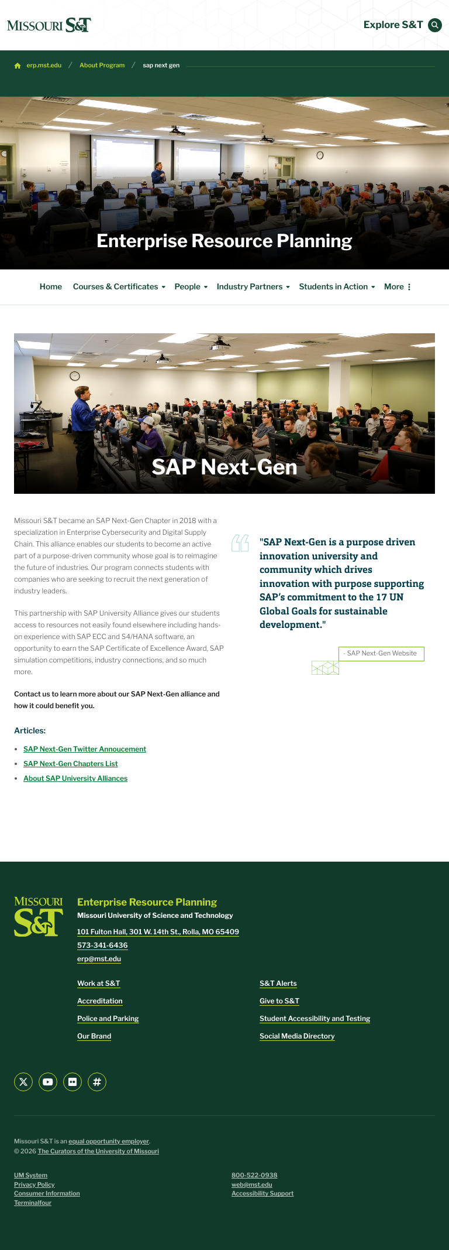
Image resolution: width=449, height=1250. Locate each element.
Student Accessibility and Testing (315, 1018)
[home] (49, 25)
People (192, 287)
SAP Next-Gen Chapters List (70, 763)
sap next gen (161, 65)
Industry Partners (255, 287)
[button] (435, 25)
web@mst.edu (252, 1184)
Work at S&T (98, 983)
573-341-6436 (102, 945)
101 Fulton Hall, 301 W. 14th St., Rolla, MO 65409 (158, 931)
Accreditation (100, 1000)
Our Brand (94, 1036)
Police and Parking (108, 1018)
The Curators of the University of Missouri (98, 1151)
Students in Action (338, 287)
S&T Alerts (278, 983)
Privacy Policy (34, 1184)
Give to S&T (279, 1000)
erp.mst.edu (44, 65)
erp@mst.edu (99, 958)
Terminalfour (32, 1203)
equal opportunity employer (108, 1141)
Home (51, 287)
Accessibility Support (262, 1193)
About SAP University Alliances (75, 778)
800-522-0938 (255, 1175)
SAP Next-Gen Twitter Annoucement (84, 748)
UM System (30, 1175)
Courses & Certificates (121, 287)
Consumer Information (47, 1193)
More (394, 287)
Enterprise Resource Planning (224, 241)
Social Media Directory (297, 1036)
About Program (102, 65)
